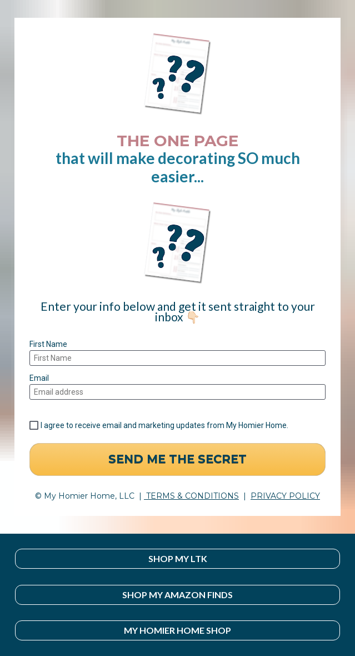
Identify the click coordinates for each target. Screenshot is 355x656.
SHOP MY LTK (177, 558)
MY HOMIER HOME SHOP (177, 630)
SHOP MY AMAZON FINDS (177, 594)
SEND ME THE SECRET (177, 459)
